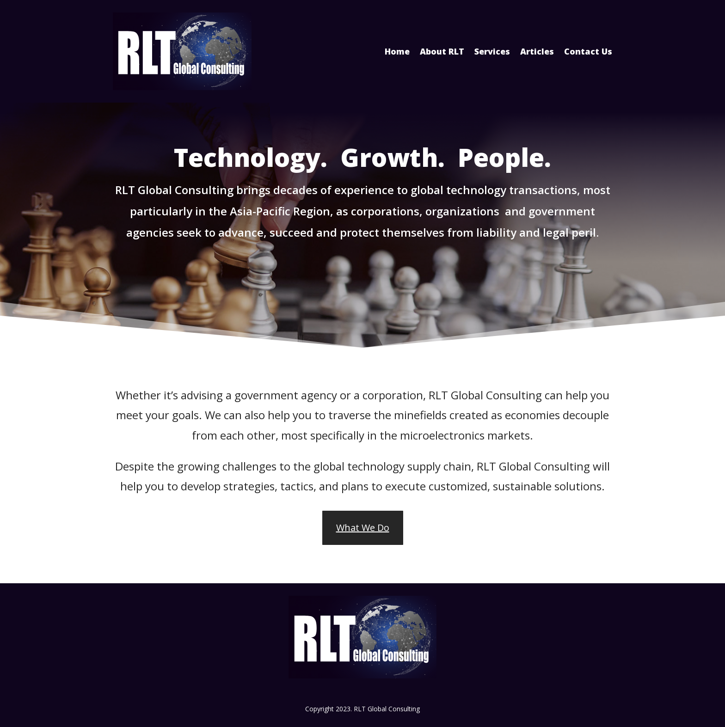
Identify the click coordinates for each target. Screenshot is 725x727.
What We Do (362, 527)
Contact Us (588, 51)
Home (397, 51)
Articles (537, 51)
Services (492, 51)
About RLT (442, 51)
